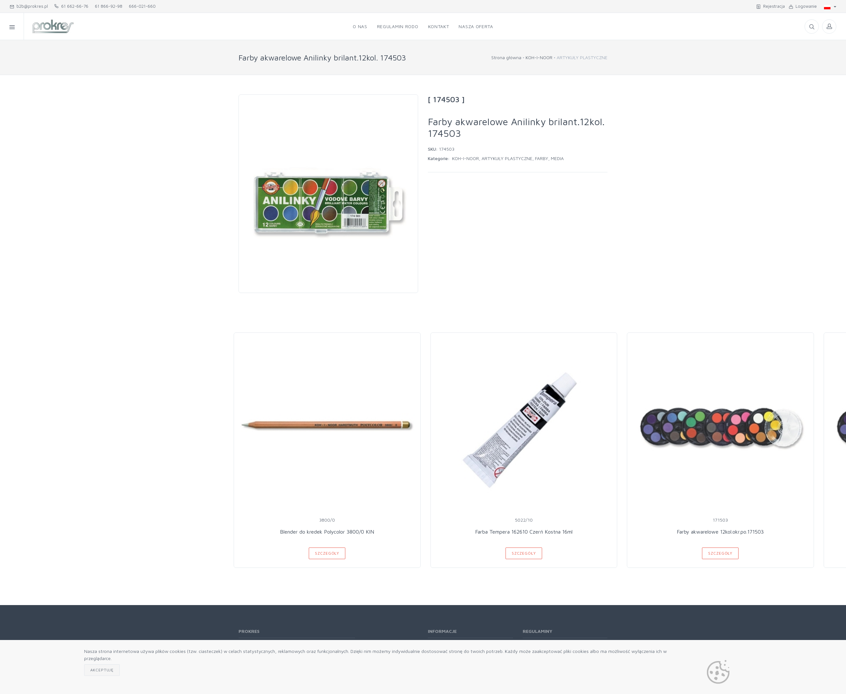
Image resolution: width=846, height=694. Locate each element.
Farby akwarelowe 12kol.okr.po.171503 (720, 532)
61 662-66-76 (71, 6)
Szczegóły (327, 553)
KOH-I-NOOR (539, 57)
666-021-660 (142, 6)
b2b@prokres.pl (29, 6)
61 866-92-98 (108, 6)
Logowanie (803, 6)
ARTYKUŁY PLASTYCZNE (507, 158)
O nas (360, 26)
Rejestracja (770, 6)
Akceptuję (102, 669)
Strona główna (506, 57)
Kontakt (438, 26)
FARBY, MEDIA (549, 158)
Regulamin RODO (397, 26)
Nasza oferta (476, 26)
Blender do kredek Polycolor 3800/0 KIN (327, 532)
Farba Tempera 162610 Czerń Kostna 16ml (524, 532)
